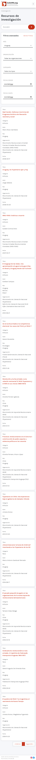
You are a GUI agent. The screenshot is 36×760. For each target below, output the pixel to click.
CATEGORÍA (7, 67)
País (3, 134)
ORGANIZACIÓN (8, 54)
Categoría (5, 120)
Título (4, 109)
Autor (3, 127)
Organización (6, 140)
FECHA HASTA (7, 93)
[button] (33, 4)
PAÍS (4, 42)
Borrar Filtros (28, 36)
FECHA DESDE (8, 80)
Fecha (4, 156)
